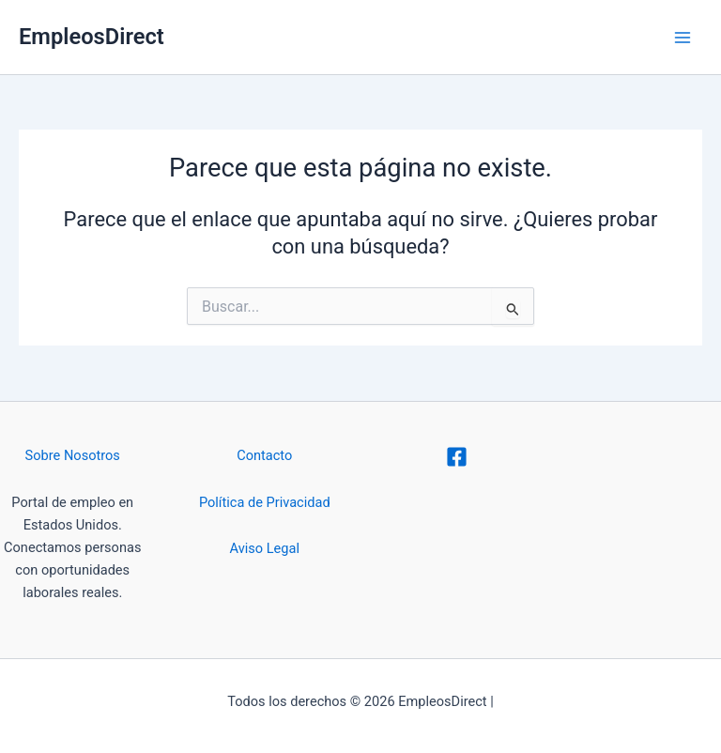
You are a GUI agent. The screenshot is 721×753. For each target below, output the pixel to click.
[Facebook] (457, 457)
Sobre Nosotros (72, 455)
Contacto (264, 455)
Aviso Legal (264, 548)
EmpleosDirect (91, 36)
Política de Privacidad (264, 502)
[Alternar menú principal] (682, 37)
